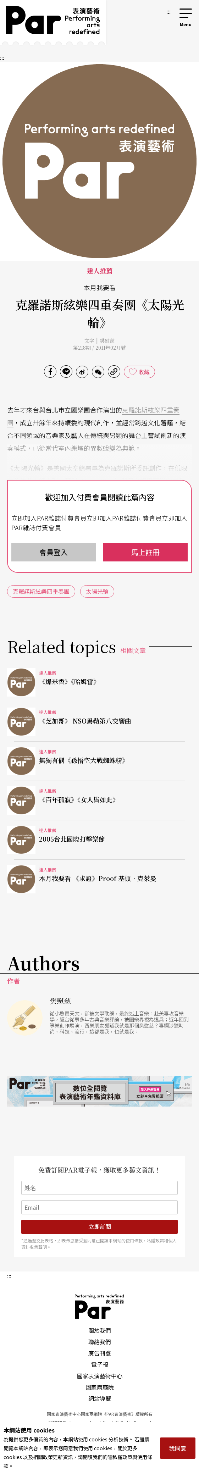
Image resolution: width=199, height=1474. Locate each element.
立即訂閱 (99, 1227)
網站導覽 (99, 1398)
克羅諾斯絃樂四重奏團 (41, 591)
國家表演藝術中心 (99, 1376)
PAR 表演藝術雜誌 (100, 1306)
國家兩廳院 (99, 1387)
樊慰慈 (107, 340)
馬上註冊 (145, 552)
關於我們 (99, 1330)
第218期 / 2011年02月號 (99, 347)
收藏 (144, 371)
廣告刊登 (99, 1353)
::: (168, 11)
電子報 (99, 1364)
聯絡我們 (99, 1341)
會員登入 (53, 552)
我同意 (177, 1448)
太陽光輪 (97, 591)
